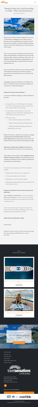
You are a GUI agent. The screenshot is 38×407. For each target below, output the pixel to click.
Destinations (7, 356)
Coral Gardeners (25, 195)
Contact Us (7, 354)
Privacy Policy (8, 362)
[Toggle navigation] (35, 2)
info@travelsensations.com (11, 382)
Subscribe (19, 392)
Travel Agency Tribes (27, 402)
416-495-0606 (9, 380)
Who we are (7, 352)
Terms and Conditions (10, 360)
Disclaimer (7, 358)
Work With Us (19, 343)
